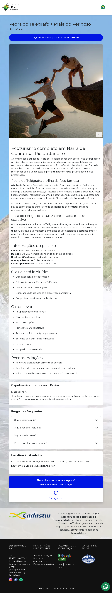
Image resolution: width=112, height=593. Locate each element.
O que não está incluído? (27, 427)
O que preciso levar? (25, 435)
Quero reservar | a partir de (56, 37)
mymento (62, 588)
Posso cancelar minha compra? (30, 443)
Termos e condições (42, 555)
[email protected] (17, 569)
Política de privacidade (43, 564)
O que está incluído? (25, 420)
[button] (64, 7)
